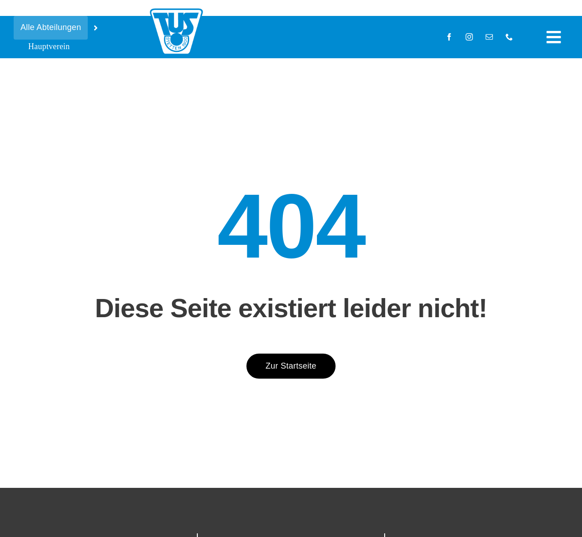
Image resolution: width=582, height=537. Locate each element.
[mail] (489, 37)
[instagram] (469, 37)
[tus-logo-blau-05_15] (176, 10)
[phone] (509, 37)
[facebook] (449, 37)
